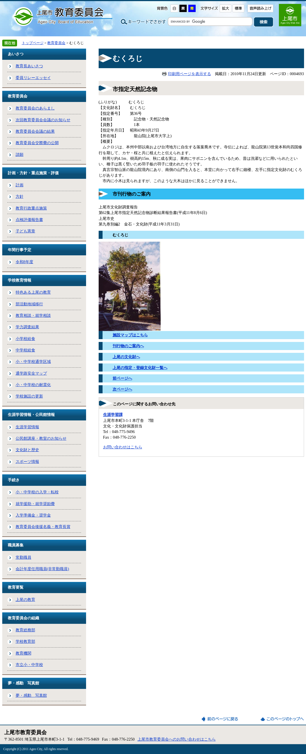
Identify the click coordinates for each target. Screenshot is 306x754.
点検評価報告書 (29, 219)
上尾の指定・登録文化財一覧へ (140, 367)
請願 (19, 154)
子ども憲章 (25, 231)
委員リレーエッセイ (33, 77)
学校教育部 (25, 641)
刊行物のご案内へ (128, 346)
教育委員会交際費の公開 (37, 143)
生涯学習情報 (27, 427)
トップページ (33, 43)
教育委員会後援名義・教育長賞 (43, 526)
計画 (19, 185)
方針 (19, 196)
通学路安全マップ (31, 373)
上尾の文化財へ (126, 357)
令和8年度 (24, 262)
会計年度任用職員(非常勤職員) (42, 569)
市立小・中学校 (29, 664)
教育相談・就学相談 (33, 315)
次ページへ (122, 389)
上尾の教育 (25, 599)
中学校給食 (25, 350)
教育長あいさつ (29, 66)
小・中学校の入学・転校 (37, 492)
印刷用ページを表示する (189, 74)
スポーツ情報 (27, 461)
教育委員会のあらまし (35, 108)
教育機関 (23, 653)
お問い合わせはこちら (122, 447)
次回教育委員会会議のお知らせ (43, 120)
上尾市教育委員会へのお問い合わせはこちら (176, 739)
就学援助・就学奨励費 (35, 503)
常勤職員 (23, 557)
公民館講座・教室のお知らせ (41, 438)
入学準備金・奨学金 (33, 515)
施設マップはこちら (130, 335)
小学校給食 (25, 338)
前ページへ (122, 378)
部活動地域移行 (29, 304)
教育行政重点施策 (31, 208)
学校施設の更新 (29, 396)
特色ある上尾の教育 (33, 292)
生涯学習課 (113, 414)
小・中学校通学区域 (33, 361)
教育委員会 (56, 43)
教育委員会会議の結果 (35, 131)
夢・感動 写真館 (31, 695)
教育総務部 (25, 630)
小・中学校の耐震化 (33, 384)
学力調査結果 (27, 327)
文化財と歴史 (27, 450)
